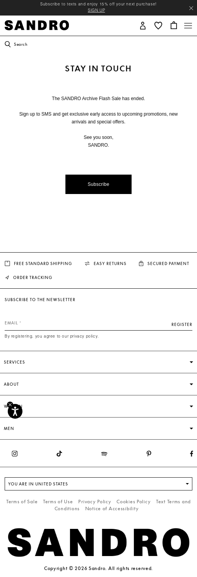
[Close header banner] (191, 8)
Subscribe (98, 184)
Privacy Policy (94, 501)
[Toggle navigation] (188, 25)
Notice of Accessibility (112, 508)
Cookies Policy (133, 501)
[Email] (98, 323)
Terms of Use (58, 501)
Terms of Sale (22, 501)
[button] (143, 25)
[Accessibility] (15, 411)
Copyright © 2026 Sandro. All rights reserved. (98, 568)
